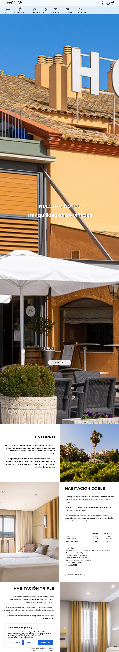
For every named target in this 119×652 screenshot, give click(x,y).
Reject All (30, 642)
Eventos (55, 13)
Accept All (45, 642)
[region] (30, 635)
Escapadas (68, 13)
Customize (15, 642)
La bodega (34, 13)
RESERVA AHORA (92, 574)
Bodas (45, 13)
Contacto (81, 13)
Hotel (8, 13)
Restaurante (20, 13)
